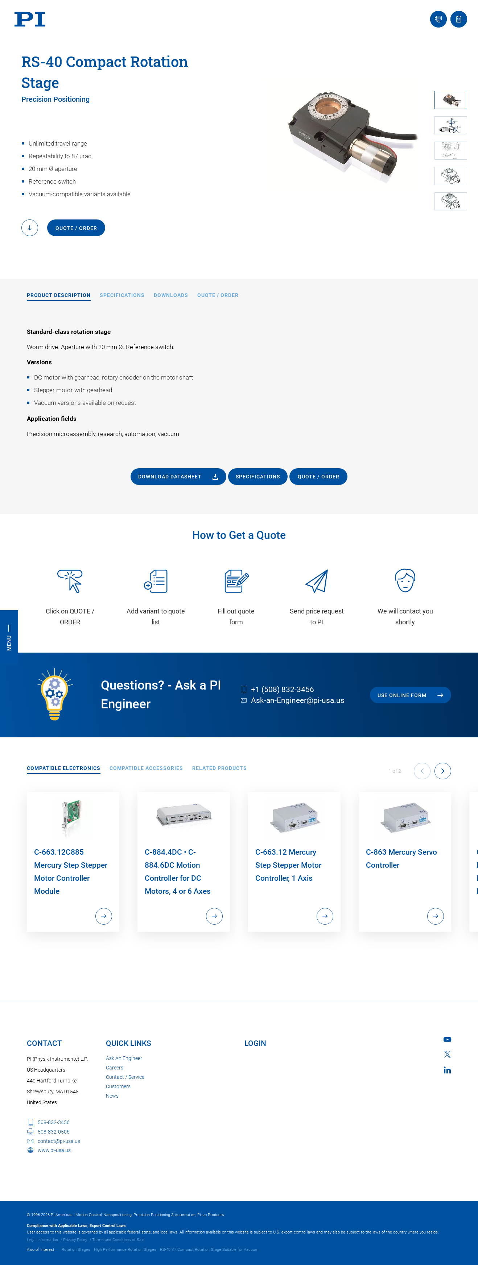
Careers (114, 1068)
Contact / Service (125, 1077)
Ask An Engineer (124, 1058)
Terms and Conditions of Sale (118, 1239)
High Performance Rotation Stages (125, 1249)
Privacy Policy (75, 1239)
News (112, 1096)
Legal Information (42, 1239)
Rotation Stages (76, 1249)
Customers (118, 1086)
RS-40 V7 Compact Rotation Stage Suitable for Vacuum (209, 1249)
